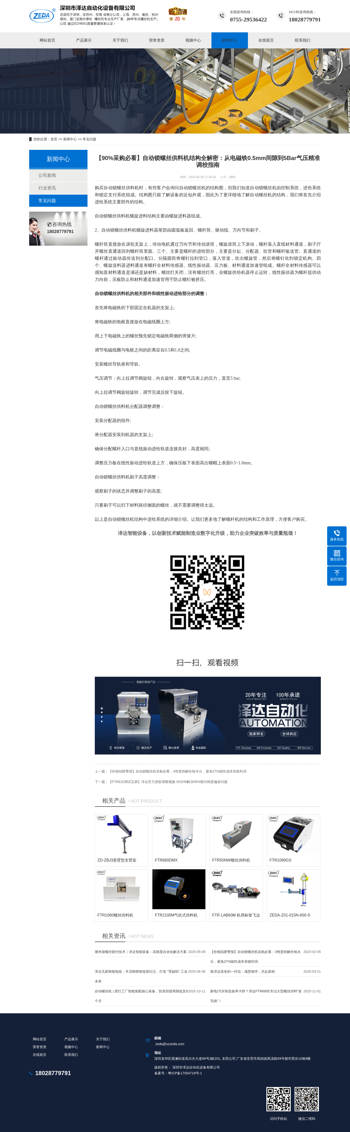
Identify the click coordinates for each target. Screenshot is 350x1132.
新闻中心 (70, 139)
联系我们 (71, 1055)
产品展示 (71, 1039)
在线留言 (39, 1055)
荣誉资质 (39, 1047)
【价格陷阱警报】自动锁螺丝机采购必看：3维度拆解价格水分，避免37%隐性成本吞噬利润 (177, 771)
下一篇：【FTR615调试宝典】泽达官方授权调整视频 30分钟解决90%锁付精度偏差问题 (161, 782)
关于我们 (103, 1039)
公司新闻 (47, 175)
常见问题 (89, 139)
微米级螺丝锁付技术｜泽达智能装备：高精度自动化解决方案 (141, 952)
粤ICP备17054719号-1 (185, 1073)
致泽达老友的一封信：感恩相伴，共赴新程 (242, 971)
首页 (54, 139)
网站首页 (39, 1039)
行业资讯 (47, 188)
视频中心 (71, 1047)
